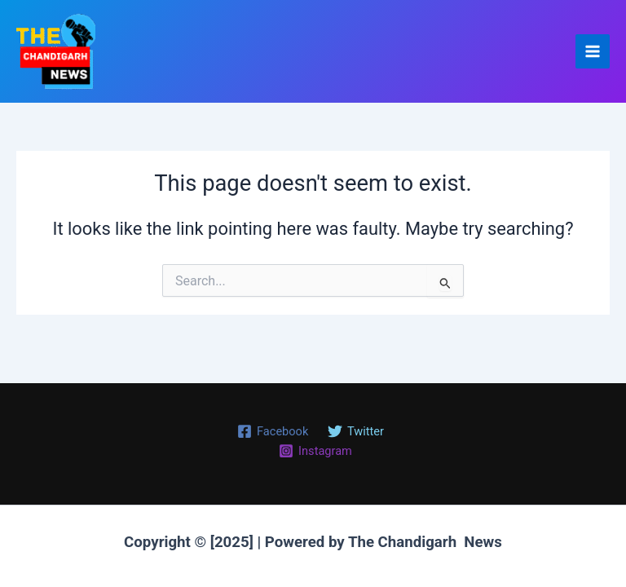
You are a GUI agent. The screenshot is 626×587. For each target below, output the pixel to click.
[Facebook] (272, 431)
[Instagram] (315, 451)
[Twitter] (356, 431)
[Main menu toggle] (592, 51)
